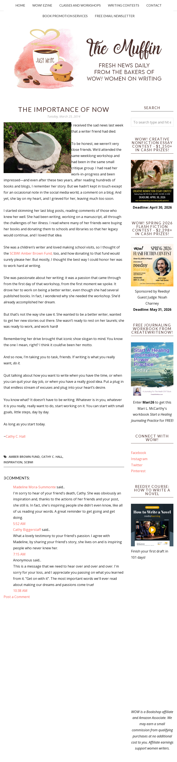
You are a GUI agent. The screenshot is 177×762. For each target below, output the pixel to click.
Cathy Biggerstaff (27, 529)
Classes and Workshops (80, 5)
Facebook (138, 452)
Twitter (137, 465)
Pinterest (138, 471)
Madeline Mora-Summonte (34, 487)
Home (20, 5)
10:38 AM (20, 590)
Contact (154, 5)
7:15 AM (19, 554)
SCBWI (28, 462)
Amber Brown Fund (24, 457)
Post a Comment (17, 596)
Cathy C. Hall (15, 436)
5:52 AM (19, 523)
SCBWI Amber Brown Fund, (31, 253)
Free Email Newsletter (115, 16)
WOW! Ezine (42, 5)
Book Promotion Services (65, 16)
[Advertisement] (152, 634)
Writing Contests (123, 5)
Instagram (139, 459)
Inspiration (13, 462)
